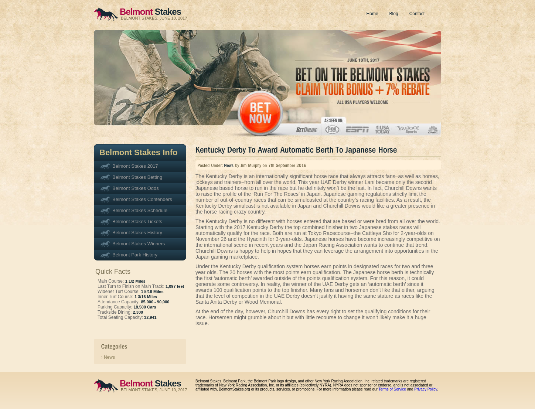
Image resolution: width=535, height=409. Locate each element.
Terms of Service (392, 389)
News (109, 357)
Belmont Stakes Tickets (137, 221)
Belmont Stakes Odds (135, 188)
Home (372, 13)
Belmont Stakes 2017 (135, 166)
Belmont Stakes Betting (137, 177)
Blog (393, 13)
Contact (417, 13)
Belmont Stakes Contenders (142, 199)
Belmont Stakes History (137, 232)
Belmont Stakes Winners (138, 243)
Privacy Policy (425, 389)
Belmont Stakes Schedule (139, 210)
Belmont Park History (134, 255)
